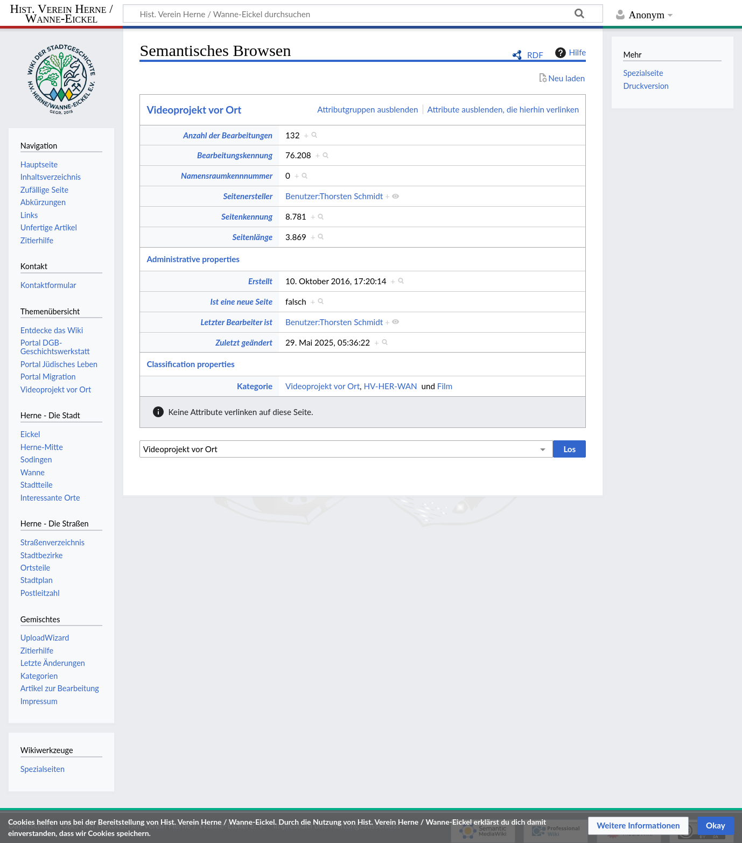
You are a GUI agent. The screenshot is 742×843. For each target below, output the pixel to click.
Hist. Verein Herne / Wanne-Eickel (61, 14)
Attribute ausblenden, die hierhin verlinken (503, 109)
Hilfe (569, 52)
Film (444, 386)
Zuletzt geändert (243, 342)
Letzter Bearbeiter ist (236, 322)
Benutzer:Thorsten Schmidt (334, 196)
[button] (638, 826)
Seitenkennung (246, 216)
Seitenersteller (247, 196)
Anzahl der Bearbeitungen (227, 135)
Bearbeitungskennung (234, 155)
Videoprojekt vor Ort (193, 109)
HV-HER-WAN (390, 386)
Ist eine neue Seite (241, 301)
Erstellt (260, 281)
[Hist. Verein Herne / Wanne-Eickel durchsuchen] (363, 13)
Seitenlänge (252, 237)
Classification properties (190, 364)
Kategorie (254, 386)
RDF (535, 55)
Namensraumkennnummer (226, 175)
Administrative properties (193, 259)
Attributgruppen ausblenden (367, 109)
